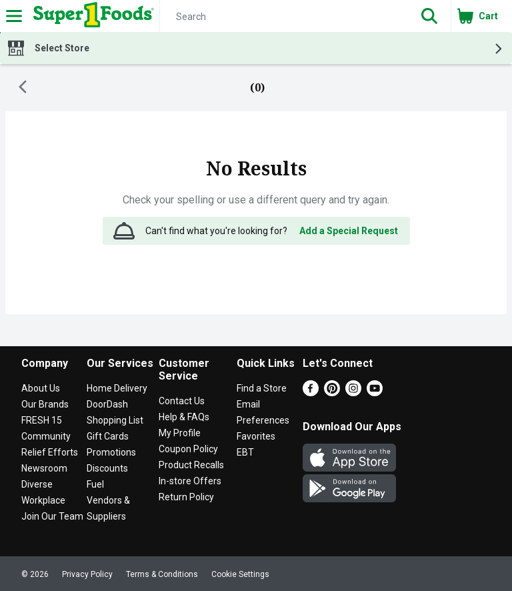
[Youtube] (375, 392)
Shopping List (115, 420)
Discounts (107, 468)
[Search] (284, 17)
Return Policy (186, 497)
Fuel (95, 484)
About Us (40, 388)
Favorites (256, 436)
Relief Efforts (49, 452)
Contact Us (182, 401)
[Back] (22, 88)
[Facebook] (311, 392)
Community (46, 436)
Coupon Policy (188, 449)
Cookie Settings (240, 574)
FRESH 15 (41, 420)
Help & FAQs (184, 417)
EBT (245, 452)
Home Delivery (117, 388)
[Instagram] (353, 392)
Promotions (111, 452)
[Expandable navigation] (14, 16)
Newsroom (44, 468)
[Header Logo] (91, 16)
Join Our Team (52, 516)
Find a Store (262, 388)
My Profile (180, 433)
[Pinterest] (332, 392)
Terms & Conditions (162, 574)
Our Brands (45, 404)
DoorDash (107, 404)
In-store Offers (190, 481)
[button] (429, 16)
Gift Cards (108, 436)
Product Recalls (191, 465)
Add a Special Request (348, 230)
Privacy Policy (87, 574)
